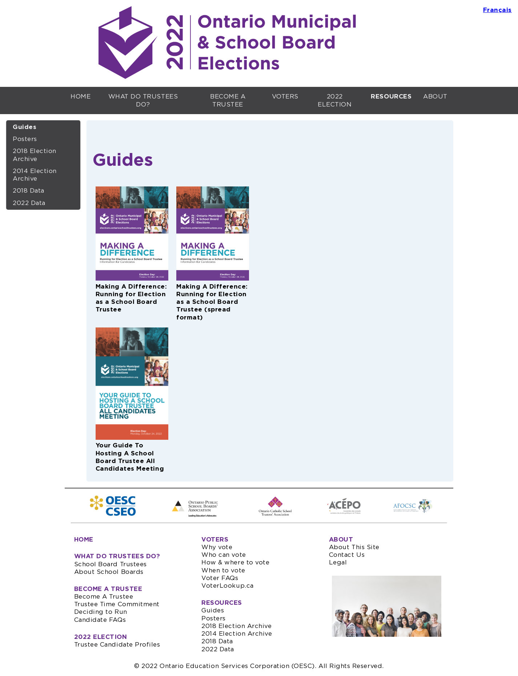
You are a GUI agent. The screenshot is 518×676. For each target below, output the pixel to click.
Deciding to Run (100, 612)
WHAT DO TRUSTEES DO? (143, 100)
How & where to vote (235, 562)
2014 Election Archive (35, 175)
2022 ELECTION (335, 100)
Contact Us (347, 555)
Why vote (216, 547)
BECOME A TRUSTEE (227, 100)
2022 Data (29, 203)
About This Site (354, 547)
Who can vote (223, 555)
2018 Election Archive (34, 155)
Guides (24, 127)
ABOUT (435, 96)
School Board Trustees (110, 564)
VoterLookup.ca (227, 586)
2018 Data (28, 191)
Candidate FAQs (100, 620)
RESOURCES (221, 603)
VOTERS (285, 96)
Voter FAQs (219, 578)
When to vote (223, 570)
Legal (338, 562)
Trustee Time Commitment (117, 604)
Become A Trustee (103, 596)
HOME (81, 96)
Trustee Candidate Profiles (117, 644)
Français (497, 10)
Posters (25, 139)
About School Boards (109, 572)
